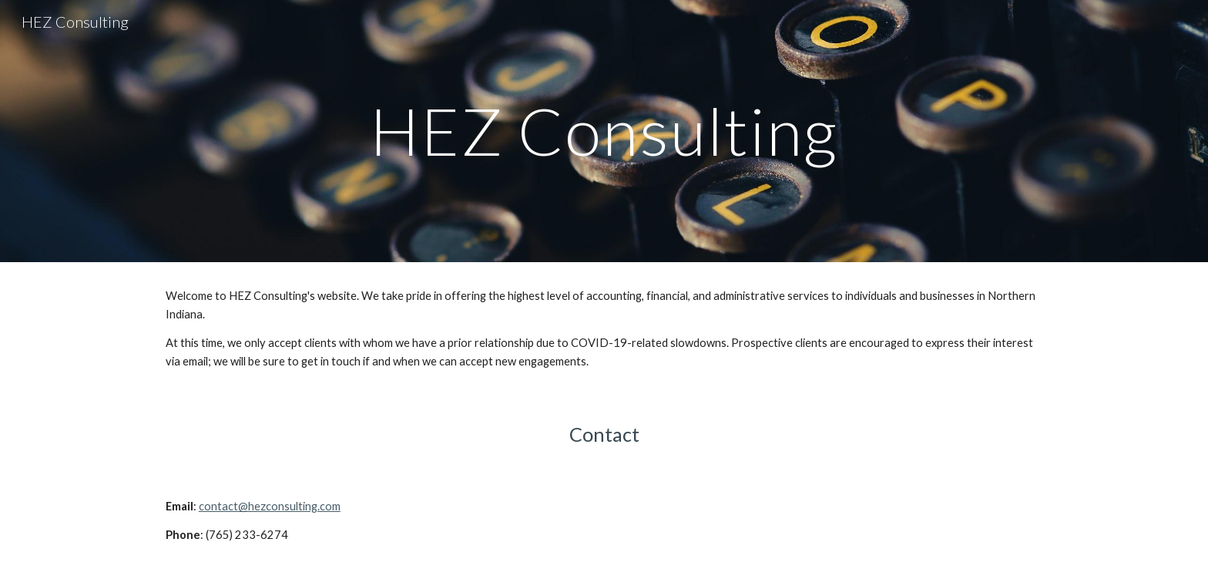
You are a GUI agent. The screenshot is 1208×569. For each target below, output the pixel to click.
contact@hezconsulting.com (270, 506)
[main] (604, 131)
